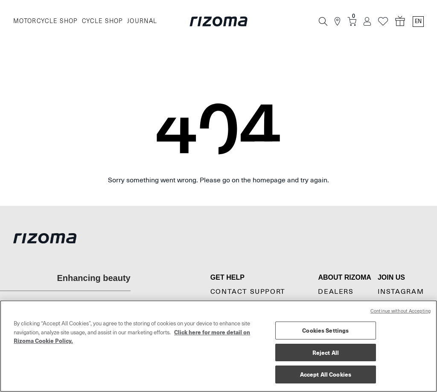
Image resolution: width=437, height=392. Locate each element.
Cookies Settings (325, 330)
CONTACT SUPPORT (248, 291)
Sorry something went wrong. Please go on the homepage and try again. (218, 180)
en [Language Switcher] (418, 21)
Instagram (401, 291)
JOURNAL (142, 21)
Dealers (335, 291)
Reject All (325, 352)
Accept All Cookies (325, 374)
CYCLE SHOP (102, 21)
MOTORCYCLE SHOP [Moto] (45, 21)
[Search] (323, 21)
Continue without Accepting (400, 311)
